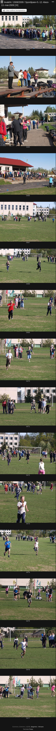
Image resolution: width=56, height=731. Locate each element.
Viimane (41, 727)
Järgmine (34, 727)
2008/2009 (18, 2)
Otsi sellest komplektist (16, 10)
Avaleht (7, 2)
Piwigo (31, 729)
